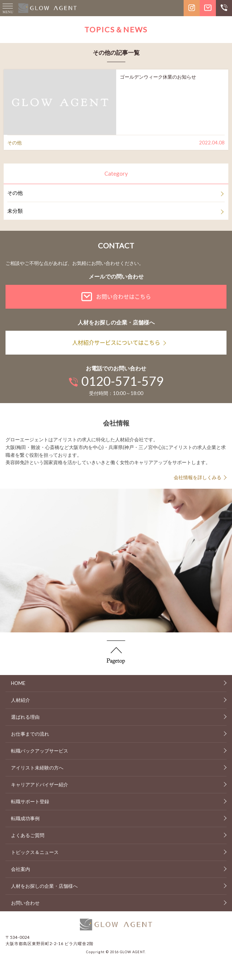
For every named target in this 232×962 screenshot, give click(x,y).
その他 (15, 193)
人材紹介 (20, 700)
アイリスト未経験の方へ (37, 768)
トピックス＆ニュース (35, 852)
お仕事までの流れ (30, 734)
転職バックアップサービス (39, 751)
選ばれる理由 (25, 717)
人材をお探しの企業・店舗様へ (44, 886)
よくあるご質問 (27, 835)
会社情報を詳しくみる (197, 477)
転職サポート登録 (30, 801)
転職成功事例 (25, 818)
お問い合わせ (25, 903)
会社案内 (20, 869)
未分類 (15, 211)
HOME (18, 683)
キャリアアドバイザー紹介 (39, 784)
